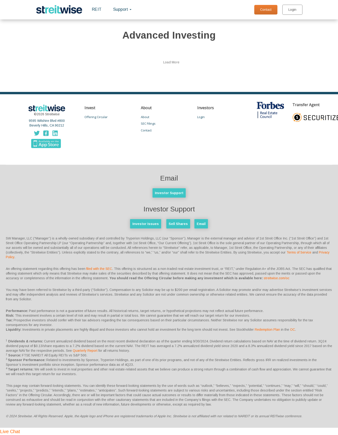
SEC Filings (148, 123)
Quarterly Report (85, 350)
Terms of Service (299, 252)
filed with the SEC (99, 269)
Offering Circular (96, 117)
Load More (171, 62)
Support (122, 9)
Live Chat (10, 431)
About (145, 117)
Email (201, 224)
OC (292, 329)
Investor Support (169, 193)
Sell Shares (178, 224)
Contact (266, 9)
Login (292, 9)
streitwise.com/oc (276, 278)
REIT (97, 9)
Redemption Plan (267, 329)
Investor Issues (145, 224)
